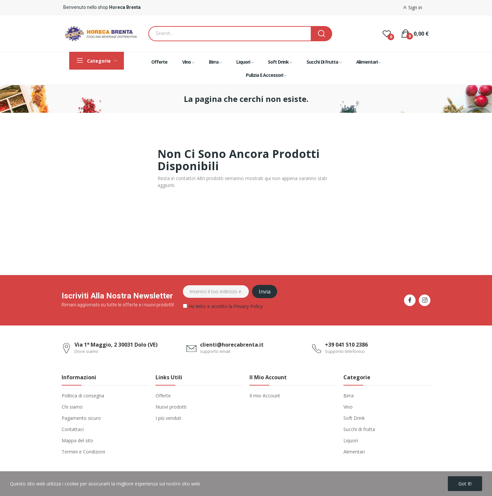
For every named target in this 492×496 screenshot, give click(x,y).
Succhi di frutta (359, 429)
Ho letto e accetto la (223, 307)
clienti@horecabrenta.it (232, 344)
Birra (348, 395)
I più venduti (168, 418)
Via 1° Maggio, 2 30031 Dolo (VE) (116, 344)
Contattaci (73, 429)
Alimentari (354, 452)
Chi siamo (72, 407)
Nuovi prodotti (171, 407)
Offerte (163, 395)
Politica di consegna (83, 395)
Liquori (350, 440)
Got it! (465, 483)
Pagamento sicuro (81, 418)
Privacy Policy (248, 306)
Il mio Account (264, 395)
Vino (348, 407)
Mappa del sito (77, 440)
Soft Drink (354, 418)
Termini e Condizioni (83, 452)
